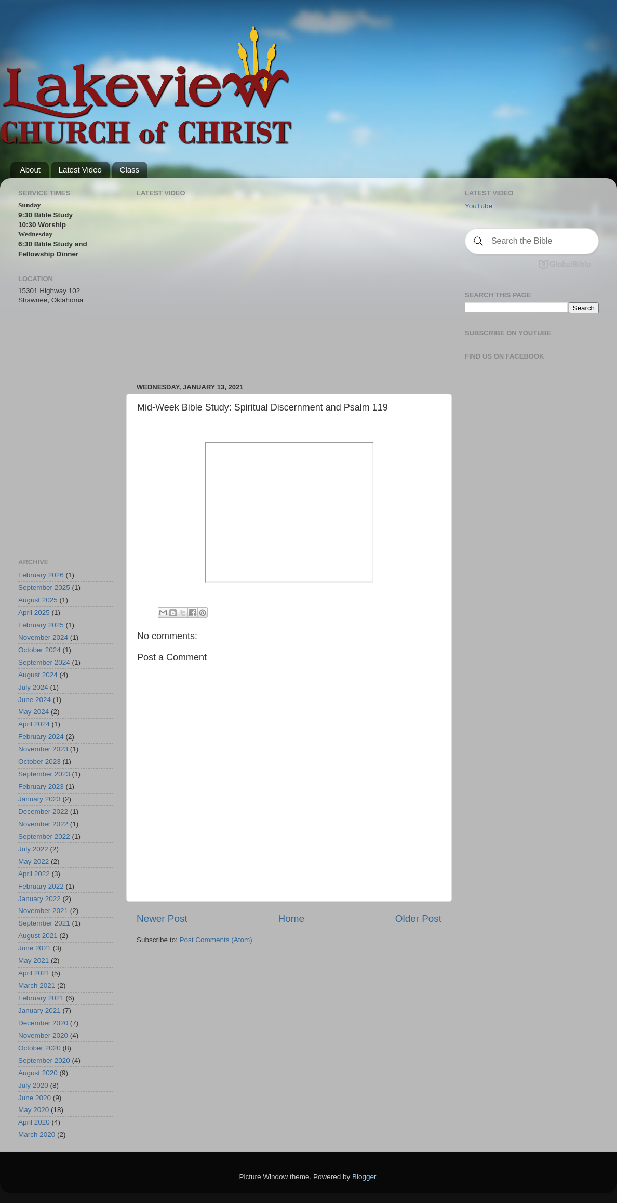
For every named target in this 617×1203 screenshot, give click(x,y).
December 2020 (43, 1023)
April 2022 (34, 874)
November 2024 (43, 637)
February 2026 (41, 575)
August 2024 (38, 675)
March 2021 (36, 985)
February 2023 (41, 786)
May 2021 (33, 960)
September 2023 (44, 774)
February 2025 (41, 625)
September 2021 (44, 923)
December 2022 (43, 811)
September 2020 (44, 1060)
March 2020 (36, 1135)
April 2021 (34, 973)
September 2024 (44, 662)
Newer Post (162, 918)
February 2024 (41, 737)
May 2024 (33, 712)
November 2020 (43, 1035)
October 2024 (39, 650)
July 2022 (33, 849)
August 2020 (38, 1073)
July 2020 (33, 1085)
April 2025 (34, 612)
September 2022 (44, 836)
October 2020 (39, 1048)
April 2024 (34, 724)
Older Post (418, 918)
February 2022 (41, 886)
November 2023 (43, 749)
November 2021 (43, 911)
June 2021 (34, 948)
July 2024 (33, 687)
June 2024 (34, 700)
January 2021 (39, 1010)
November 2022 (43, 824)
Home (291, 918)
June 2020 (34, 1098)
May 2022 (33, 861)
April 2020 (34, 1122)
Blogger (364, 1177)
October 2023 (39, 761)
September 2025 (44, 587)
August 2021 (38, 936)
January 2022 (39, 899)
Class (130, 169)
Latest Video (80, 169)
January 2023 (39, 799)
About (30, 169)
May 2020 (33, 1110)
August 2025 (38, 600)
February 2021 (41, 998)
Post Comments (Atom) (216, 940)
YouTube (478, 206)
